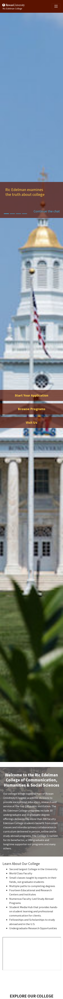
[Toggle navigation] (56, 6)
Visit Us (31, 422)
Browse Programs (31, 409)
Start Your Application (31, 395)
